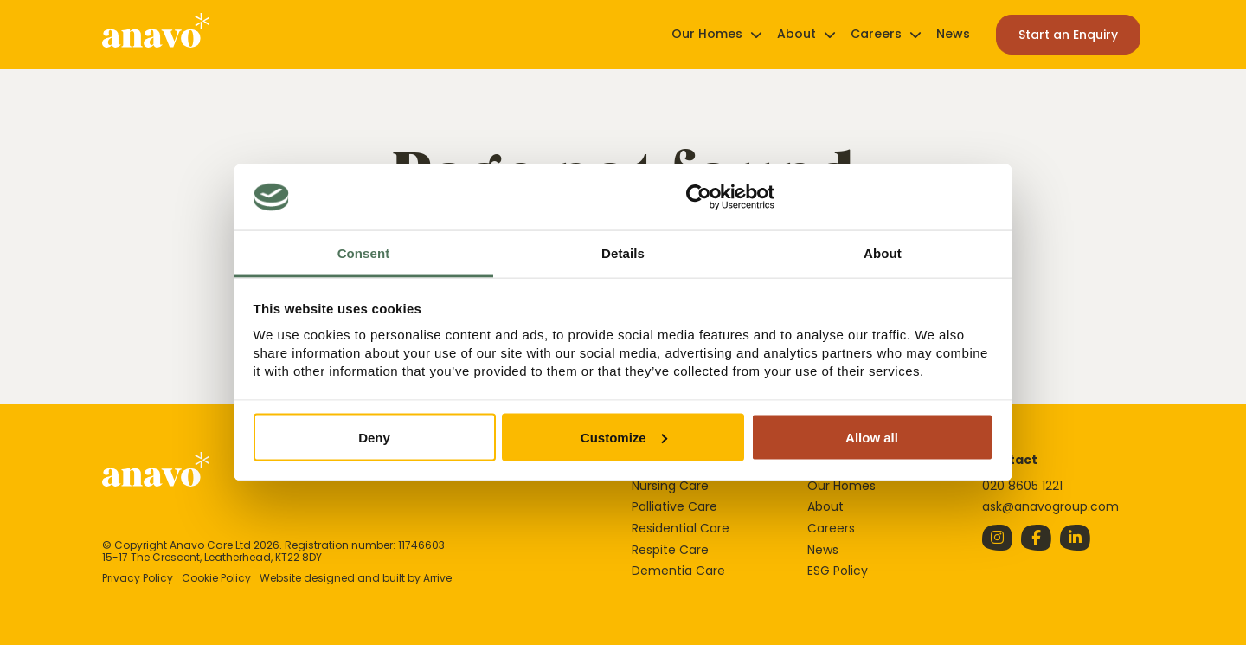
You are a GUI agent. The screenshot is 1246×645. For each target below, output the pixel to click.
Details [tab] (623, 253)
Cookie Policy (216, 578)
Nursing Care (670, 485)
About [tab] (883, 253)
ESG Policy (837, 570)
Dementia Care (678, 570)
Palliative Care (674, 506)
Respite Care (670, 549)
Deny (374, 436)
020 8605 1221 (1022, 486)
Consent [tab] (363, 253)
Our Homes (706, 33)
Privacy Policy (137, 578)
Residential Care (680, 528)
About (796, 33)
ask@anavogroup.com (1050, 507)
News (953, 33)
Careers (876, 33)
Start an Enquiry (1068, 34)
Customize (624, 436)
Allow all (871, 436)
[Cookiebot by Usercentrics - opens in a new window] (698, 197)
